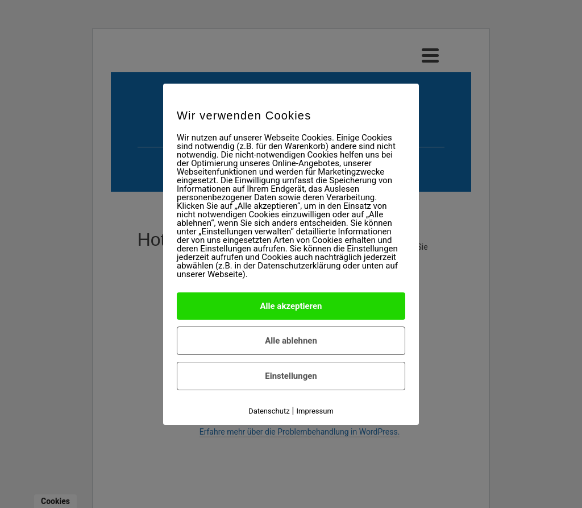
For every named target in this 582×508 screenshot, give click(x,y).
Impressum (314, 411)
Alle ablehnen (291, 341)
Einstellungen (291, 376)
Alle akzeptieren (291, 306)
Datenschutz (268, 411)
